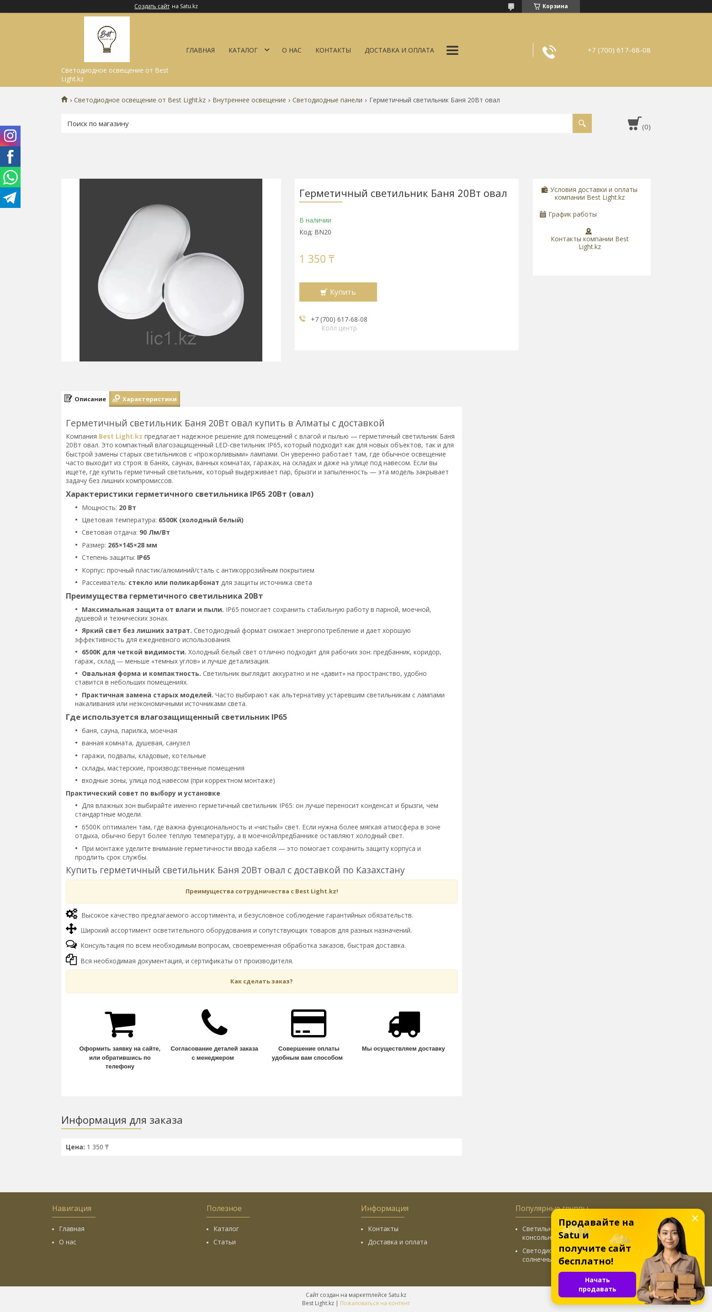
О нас (292, 50)
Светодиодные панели (327, 100)
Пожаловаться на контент (375, 1303)
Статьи (224, 1242)
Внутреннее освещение (249, 100)
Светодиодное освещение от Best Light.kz (140, 100)
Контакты (333, 50)
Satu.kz (397, 1295)
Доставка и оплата (399, 50)
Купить (343, 292)
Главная (200, 50)
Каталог (243, 50)
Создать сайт (152, 6)
